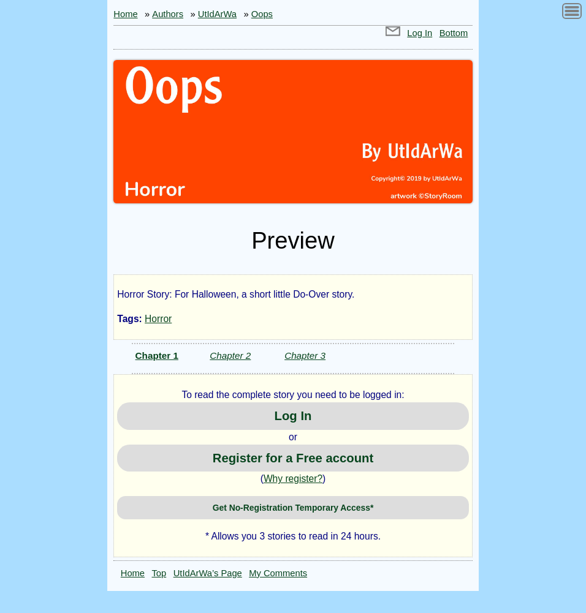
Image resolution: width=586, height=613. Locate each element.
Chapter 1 (156, 355)
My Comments (278, 573)
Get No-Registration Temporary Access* (293, 508)
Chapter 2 (230, 355)
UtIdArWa (217, 14)
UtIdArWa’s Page (207, 573)
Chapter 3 (304, 355)
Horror (158, 319)
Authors (167, 14)
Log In (419, 33)
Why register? (293, 478)
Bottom (454, 33)
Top (159, 573)
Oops (262, 14)
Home (125, 14)
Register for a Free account (293, 458)
